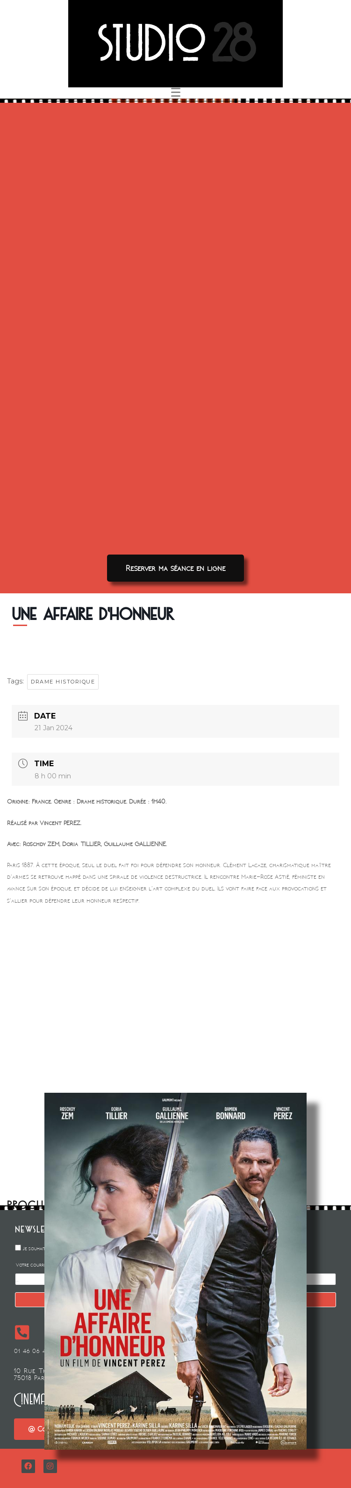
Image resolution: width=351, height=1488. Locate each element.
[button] (175, 568)
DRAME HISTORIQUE (63, 681)
